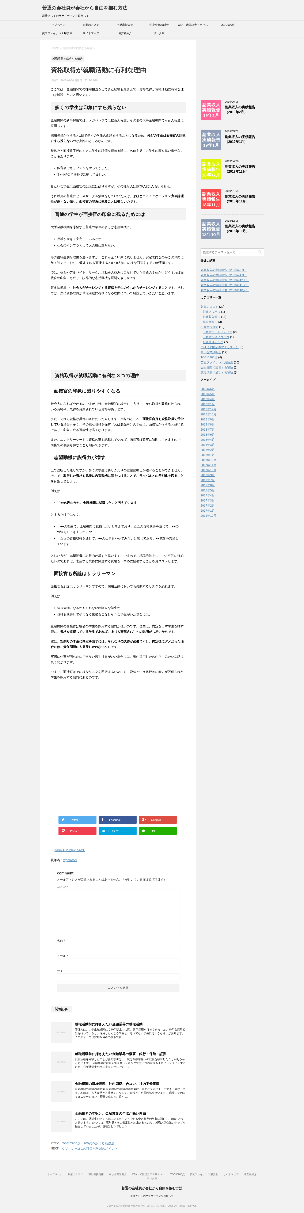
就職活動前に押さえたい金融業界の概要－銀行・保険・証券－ (122, 1054)
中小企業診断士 (159, 24)
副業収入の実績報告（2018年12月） (240, 169)
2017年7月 (208, 480)
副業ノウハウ (211, 311)
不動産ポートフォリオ (217, 332)
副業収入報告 (211, 316)
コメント (63, 886)
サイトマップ (91, 33)
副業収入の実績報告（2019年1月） (240, 139)
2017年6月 (208, 485)
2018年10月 (208, 414)
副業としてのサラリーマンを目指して (152, 1195)
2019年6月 (208, 389)
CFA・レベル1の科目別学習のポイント (90, 1148)
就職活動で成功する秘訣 (69, 850)
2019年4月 (208, 399)
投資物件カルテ (213, 342)
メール (62, 955)
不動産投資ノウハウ (216, 337)
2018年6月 (208, 434)
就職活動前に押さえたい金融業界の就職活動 (108, 1024)
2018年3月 (208, 444)
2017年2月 (208, 505)
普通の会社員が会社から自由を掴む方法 (84, 8)
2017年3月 (208, 500)
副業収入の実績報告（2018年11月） (240, 199)
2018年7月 (208, 429)
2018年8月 (208, 424)
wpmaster (70, 860)
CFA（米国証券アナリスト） (193, 26)
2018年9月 (208, 419)
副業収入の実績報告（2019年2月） (240, 109)
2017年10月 (208, 470)
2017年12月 (208, 460)
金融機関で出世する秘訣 (217, 367)
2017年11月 (208, 465)
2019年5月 (208, 394)
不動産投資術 (125, 24)
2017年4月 (208, 495)
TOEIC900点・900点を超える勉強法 (88, 1143)
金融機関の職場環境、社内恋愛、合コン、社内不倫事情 (117, 1084)
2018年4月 (208, 439)
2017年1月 (208, 510)
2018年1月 (208, 455)
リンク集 (158, 33)
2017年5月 (208, 490)
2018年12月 (208, 409)
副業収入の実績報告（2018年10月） (240, 228)
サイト (61, 971)
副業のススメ (91, 24)
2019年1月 (208, 404)
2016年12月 (208, 515)
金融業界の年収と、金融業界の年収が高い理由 (110, 1113)
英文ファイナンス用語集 (57, 33)
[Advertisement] (82, 337)
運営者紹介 (125, 33)
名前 (61, 940)
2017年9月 (208, 475)
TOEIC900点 (227, 24)
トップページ (57, 24)
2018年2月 (208, 449)
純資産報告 (210, 322)
